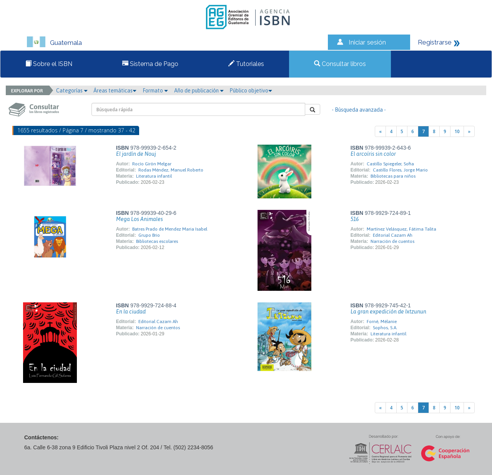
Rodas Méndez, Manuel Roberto (170, 170)
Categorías (72, 90)
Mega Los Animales (139, 219)
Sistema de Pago (150, 64)
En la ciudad (131, 311)
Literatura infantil (154, 176)
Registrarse (435, 42)
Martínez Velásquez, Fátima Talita (401, 229)
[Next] (469, 131)
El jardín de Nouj (136, 154)
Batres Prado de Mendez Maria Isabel (169, 229)
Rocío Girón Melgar (151, 164)
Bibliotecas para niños (393, 176)
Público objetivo (250, 90)
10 (457, 131)
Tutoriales (246, 64)
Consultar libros (340, 64)
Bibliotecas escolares (157, 241)
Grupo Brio (149, 235)
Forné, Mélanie (382, 321)
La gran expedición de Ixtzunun (388, 311)
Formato (155, 90)
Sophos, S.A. (385, 327)
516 (355, 219)
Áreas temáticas (114, 90)
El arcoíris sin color (373, 154)
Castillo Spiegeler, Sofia (390, 164)
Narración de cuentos (392, 241)
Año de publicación (199, 90)
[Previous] (380, 131)
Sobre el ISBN (48, 64)
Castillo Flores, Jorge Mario (400, 170)
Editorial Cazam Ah (392, 235)
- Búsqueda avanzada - (359, 110)
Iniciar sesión (367, 42)
